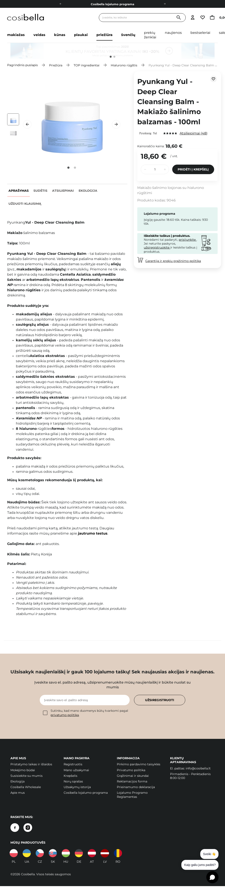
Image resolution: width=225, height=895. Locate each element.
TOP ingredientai (86, 65)
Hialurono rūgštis (124, 65)
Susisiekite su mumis (26, 776)
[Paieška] (179, 18)
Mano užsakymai (76, 770)
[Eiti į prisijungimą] (192, 17)
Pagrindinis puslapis (22, 65)
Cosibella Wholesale (25, 787)
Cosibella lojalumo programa (112, 4)
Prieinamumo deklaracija (136, 787)
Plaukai (81, 35)
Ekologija (88, 191)
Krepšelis (70, 776)
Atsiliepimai (63, 191)
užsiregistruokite (157, 247)
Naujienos (173, 33)
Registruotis (73, 764)
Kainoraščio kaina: (150, 146)
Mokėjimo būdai (22, 770)
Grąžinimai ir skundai (133, 776)
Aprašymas (18, 191)
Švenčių (128, 35)
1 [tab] (111, 57)
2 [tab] (114, 57)
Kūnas (59, 35)
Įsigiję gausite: (154, 220)
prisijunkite (188, 240)
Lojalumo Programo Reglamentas (132, 794)
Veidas (39, 35)
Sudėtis (40, 191)
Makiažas (16, 35)
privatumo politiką (65, 715)
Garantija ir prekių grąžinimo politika (173, 261)
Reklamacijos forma (132, 781)
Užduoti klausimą (24, 204)
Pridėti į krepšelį (193, 169)
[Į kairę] (60, 4)
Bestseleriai (200, 33)
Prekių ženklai (150, 35)
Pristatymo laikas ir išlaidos (31, 764)
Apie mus (17, 793)
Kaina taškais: (191, 220)
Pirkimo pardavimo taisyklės (138, 764)
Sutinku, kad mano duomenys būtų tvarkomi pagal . (85, 712)
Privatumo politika (131, 770)
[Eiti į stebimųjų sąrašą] (202, 17)
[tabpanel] (112, 51)
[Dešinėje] (164, 4)
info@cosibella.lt (198, 768)
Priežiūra (104, 35)
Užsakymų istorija (77, 787)
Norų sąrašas (73, 781)
